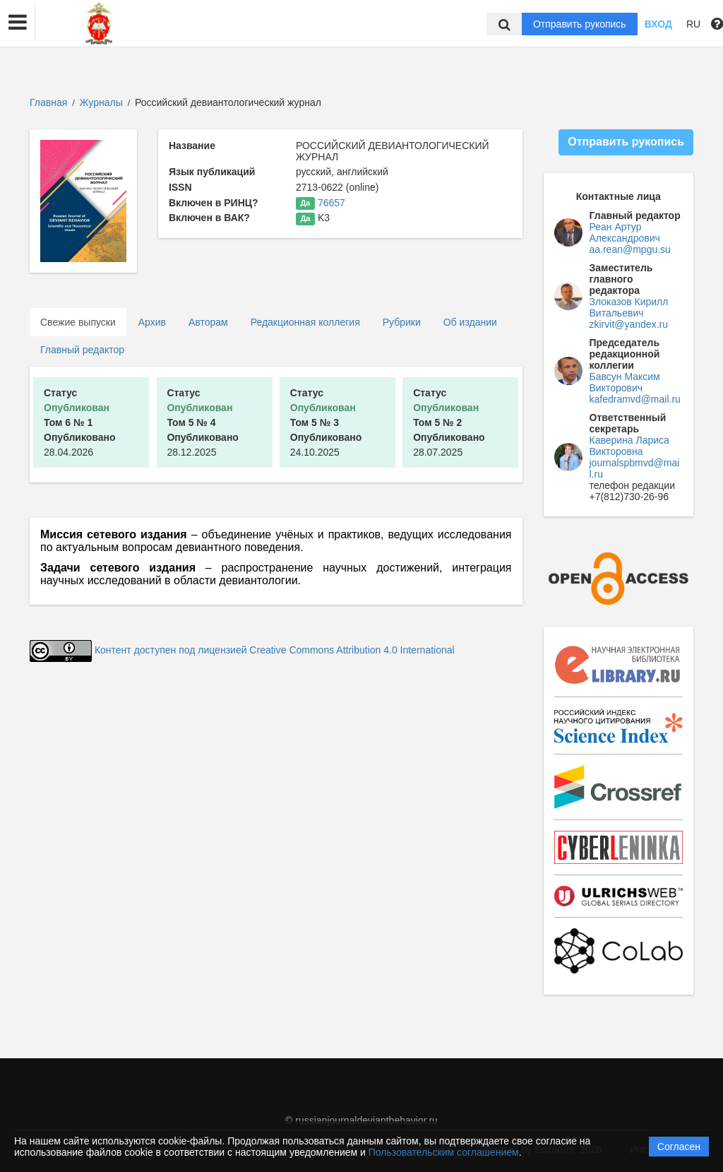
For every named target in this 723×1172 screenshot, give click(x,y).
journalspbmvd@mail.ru (635, 468)
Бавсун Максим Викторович (625, 382)
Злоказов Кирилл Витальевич (629, 307)
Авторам (208, 322)
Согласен (678, 1146)
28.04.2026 (80, 422)
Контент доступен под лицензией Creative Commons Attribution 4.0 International (275, 650)
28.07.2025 (449, 422)
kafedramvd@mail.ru (635, 399)
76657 (331, 202)
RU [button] (693, 24)
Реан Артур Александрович (625, 232)
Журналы (101, 102)
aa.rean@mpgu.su (630, 249)
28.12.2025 (203, 422)
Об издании (470, 322)
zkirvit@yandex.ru (629, 324)
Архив (152, 322)
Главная (48, 102)
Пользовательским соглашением (444, 1152)
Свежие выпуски (78, 322)
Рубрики (402, 322)
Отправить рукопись (579, 24)
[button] (17, 22)
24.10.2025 (326, 422)
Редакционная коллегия (305, 322)
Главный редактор (82, 349)
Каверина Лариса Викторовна (629, 445)
